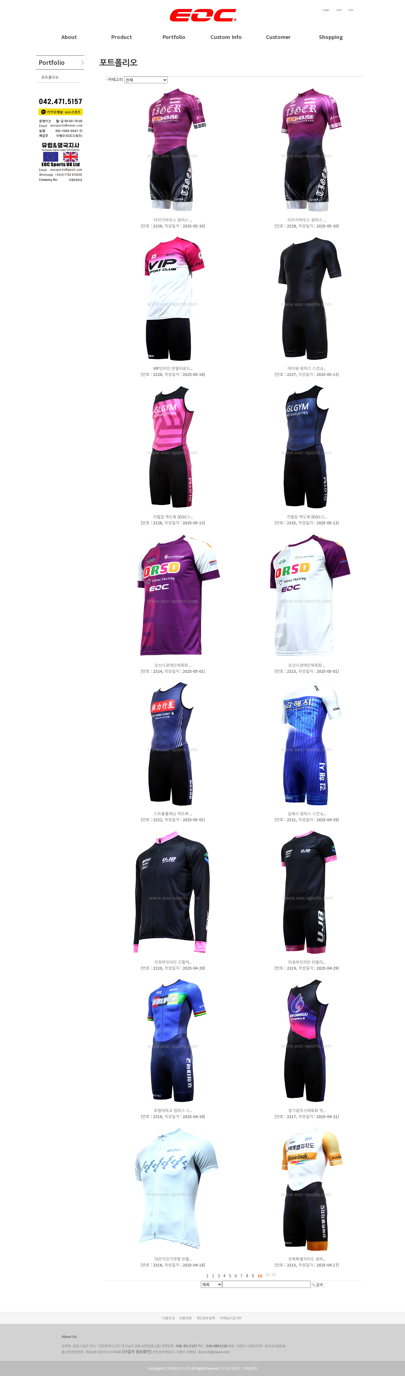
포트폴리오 (50, 77)
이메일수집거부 (231, 1317)
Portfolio (173, 36)
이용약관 (185, 1317)
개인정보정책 (205, 1317)
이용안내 (168, 1317)
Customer (278, 36)
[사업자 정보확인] (137, 1351)
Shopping (331, 36)
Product (121, 36)
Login (326, 10)
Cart (350, 10)
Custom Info (226, 36)
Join (338, 10)
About (69, 36)
